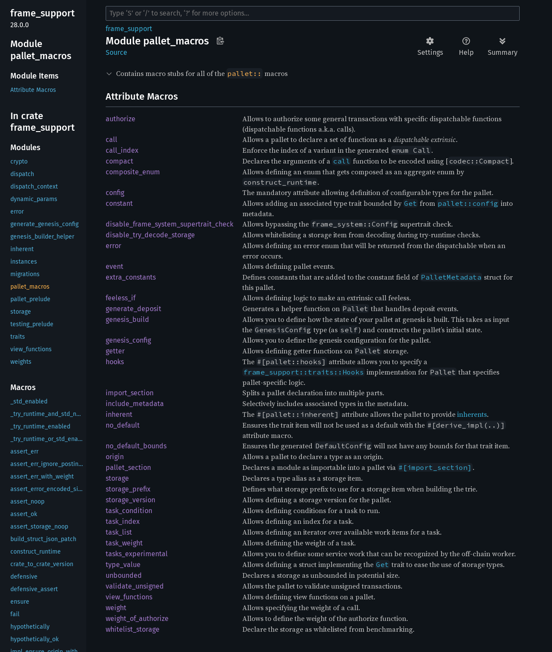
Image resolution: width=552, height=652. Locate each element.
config (115, 193)
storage (117, 478)
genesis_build (127, 319)
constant (119, 203)
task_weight (124, 543)
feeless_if (120, 298)
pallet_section (128, 467)
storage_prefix (128, 489)
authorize (120, 119)
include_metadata (135, 404)
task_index (123, 521)
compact (119, 161)
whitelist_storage (133, 629)
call (111, 139)
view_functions (129, 597)
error (113, 246)
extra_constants (131, 277)
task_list (119, 532)
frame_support (129, 29)
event (114, 266)
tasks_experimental (137, 554)
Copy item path (220, 40)
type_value (123, 565)
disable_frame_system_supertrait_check (169, 224)
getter (115, 351)
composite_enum (133, 172)
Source (116, 52)
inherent (119, 414)
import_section (130, 393)
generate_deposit (133, 309)
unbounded (124, 575)
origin (115, 457)
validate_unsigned (135, 586)
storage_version (130, 500)
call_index (122, 150)
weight (116, 608)
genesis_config (128, 340)
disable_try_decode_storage (150, 235)
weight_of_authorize (137, 618)
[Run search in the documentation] (313, 13)
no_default (123, 425)
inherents (472, 414)
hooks (115, 362)
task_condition (129, 511)
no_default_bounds (136, 446)
